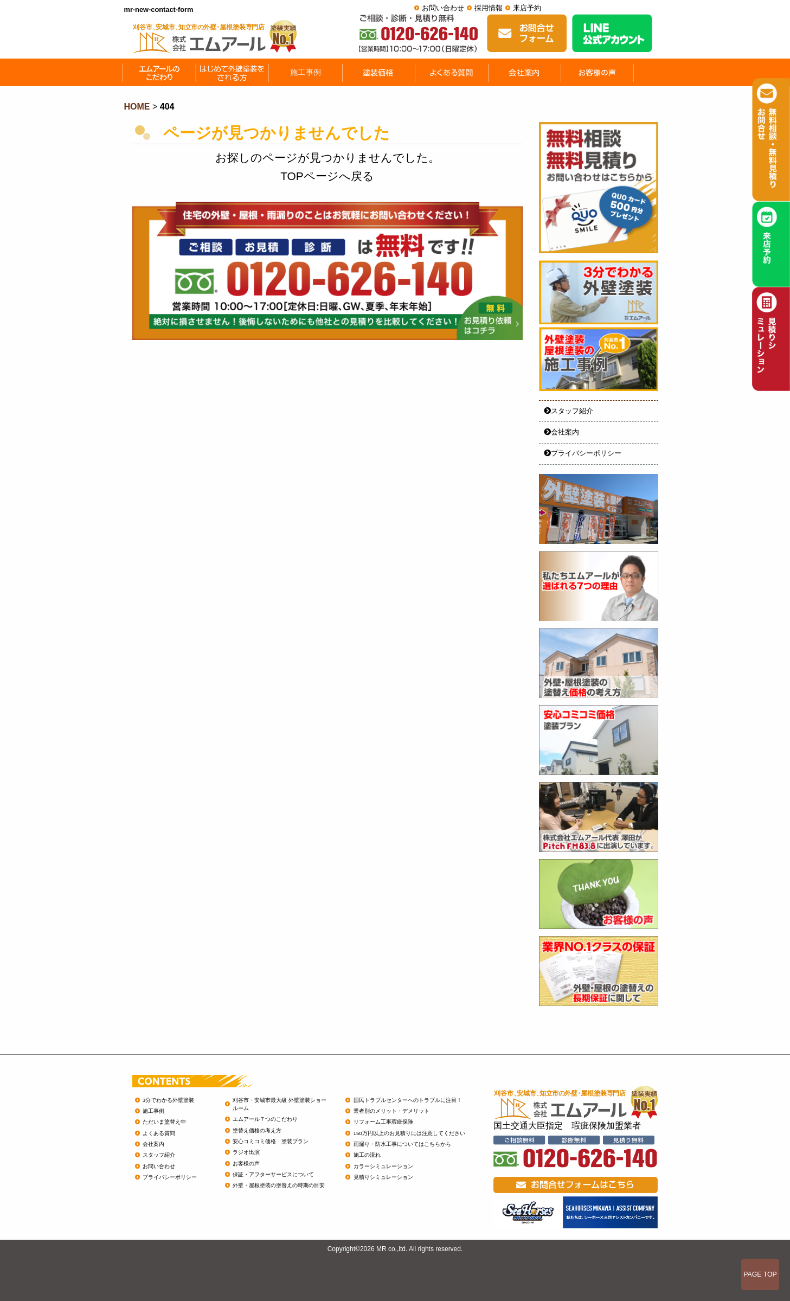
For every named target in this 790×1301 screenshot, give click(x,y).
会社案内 (561, 432)
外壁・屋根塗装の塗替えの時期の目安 (279, 1185)
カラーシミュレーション (383, 1166)
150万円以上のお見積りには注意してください (409, 1133)
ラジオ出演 (246, 1152)
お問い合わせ (443, 8)
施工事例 (153, 1111)
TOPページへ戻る (327, 176)
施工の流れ (367, 1155)
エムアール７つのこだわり (265, 1119)
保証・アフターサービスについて (273, 1174)
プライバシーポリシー (582, 453)
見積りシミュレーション (383, 1177)
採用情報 (488, 8)
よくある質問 (159, 1133)
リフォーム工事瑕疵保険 (383, 1122)
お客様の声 (246, 1164)
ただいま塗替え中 (164, 1122)
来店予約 (527, 8)
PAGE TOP (760, 1274)
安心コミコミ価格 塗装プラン (271, 1141)
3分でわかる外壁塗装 (168, 1100)
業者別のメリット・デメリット (391, 1111)
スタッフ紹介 (568, 411)
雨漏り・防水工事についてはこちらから (402, 1144)
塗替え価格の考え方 (257, 1130)
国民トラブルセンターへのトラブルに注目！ (408, 1100)
